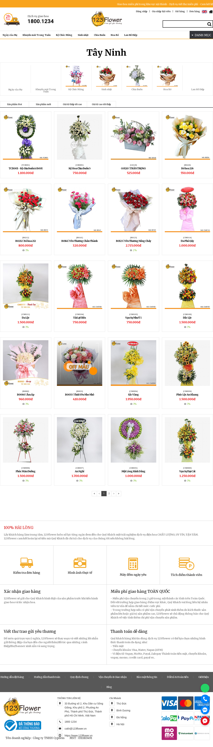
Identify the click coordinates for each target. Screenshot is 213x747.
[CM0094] (133, 391)
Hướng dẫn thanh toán (47, 677)
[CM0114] (187, 237)
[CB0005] (80, 165)
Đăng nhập (141, 11)
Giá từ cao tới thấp (101, 104)
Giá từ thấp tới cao (72, 104)
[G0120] (133, 165)
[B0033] (79, 391)
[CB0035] (133, 468)
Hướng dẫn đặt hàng (12, 677)
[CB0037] (80, 468)
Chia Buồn (99, 35)
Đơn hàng (194, 11)
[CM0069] (187, 468)
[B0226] (187, 165)
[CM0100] (187, 314)
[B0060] (25, 391)
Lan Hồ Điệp (130, 35)
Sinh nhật (83, 35)
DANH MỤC (201, 35)
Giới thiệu (203, 677)
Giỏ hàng (180, 11)
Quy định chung (79, 677)
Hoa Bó (115, 35)
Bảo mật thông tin (147, 677)
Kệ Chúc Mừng (64, 35)
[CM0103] (133, 314)
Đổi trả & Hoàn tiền (177, 677)
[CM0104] (79, 314)
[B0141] (79, 237)
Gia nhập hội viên (161, 11)
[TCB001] (26, 165)
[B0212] (25, 237)
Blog (109, 687)
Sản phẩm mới (43, 104)
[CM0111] (25, 314)
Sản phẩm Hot (14, 104)
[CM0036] (187, 391)
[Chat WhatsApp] (205, 688)
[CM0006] (25, 468)
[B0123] (133, 237)
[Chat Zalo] (205, 710)
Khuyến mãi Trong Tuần (37, 35)
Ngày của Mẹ (10, 35)
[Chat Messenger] (205, 720)
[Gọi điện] (205, 699)
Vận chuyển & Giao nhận (113, 677)
